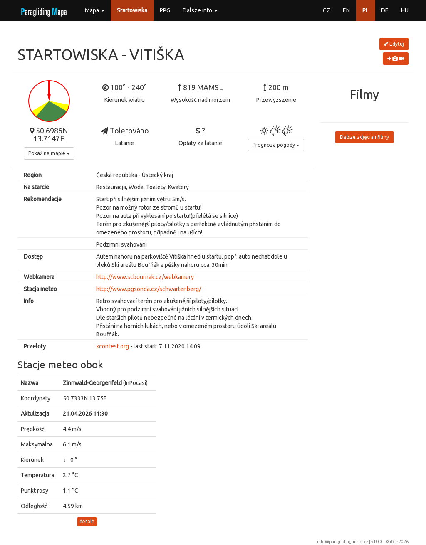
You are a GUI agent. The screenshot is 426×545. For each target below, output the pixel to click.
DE (385, 10)
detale (86, 521)
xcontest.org (112, 346)
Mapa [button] (94, 10)
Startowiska (132, 10)
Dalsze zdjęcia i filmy (364, 137)
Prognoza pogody (276, 145)
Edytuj (394, 44)
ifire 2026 (399, 541)
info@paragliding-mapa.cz (342, 541)
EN (346, 10)
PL (365, 10)
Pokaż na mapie (49, 153)
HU (405, 10)
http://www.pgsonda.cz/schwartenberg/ (148, 289)
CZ (326, 10)
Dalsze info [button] (200, 10)
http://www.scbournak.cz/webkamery (145, 277)
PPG (165, 10)
